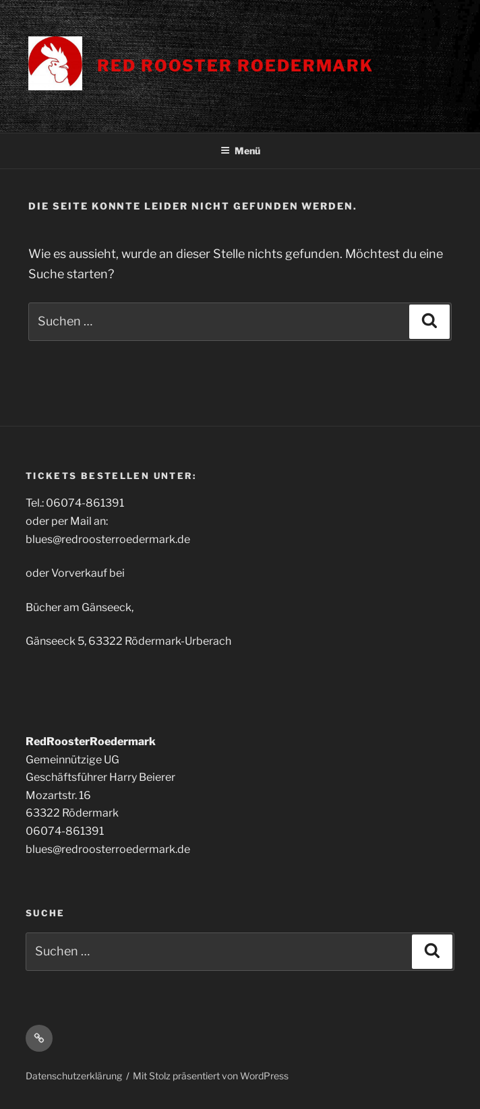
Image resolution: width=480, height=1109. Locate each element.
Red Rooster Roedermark (235, 65)
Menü (240, 150)
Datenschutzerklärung (74, 1075)
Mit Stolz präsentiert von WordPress (211, 1075)
